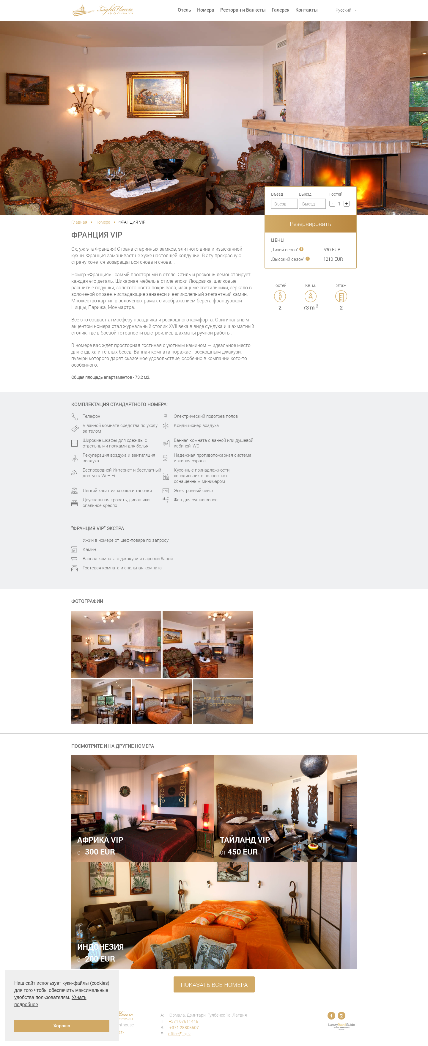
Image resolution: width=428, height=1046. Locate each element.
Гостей (335, 194)
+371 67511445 (183, 1021)
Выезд (305, 194)
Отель (184, 10)
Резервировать (310, 223)
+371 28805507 (184, 1027)
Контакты (306, 10)
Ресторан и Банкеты (243, 10)
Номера (205, 10)
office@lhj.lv (179, 1033)
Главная (79, 222)
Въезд (277, 194)
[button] (15, 1012)
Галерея (280, 10)
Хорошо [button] (62, 1025)
